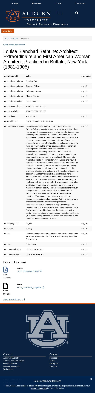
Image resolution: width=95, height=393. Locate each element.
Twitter (52, 361)
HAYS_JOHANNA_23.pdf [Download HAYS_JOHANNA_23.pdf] (29, 271)
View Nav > (7, 31)
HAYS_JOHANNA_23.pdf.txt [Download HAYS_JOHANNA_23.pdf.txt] (31, 287)
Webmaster (8, 369)
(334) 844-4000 (10, 363)
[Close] (91, 378)
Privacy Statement (39, 388)
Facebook (54, 358)
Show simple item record (14, 45)
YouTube (53, 366)
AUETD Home (11, 38)
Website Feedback (11, 366)
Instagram (54, 363)
